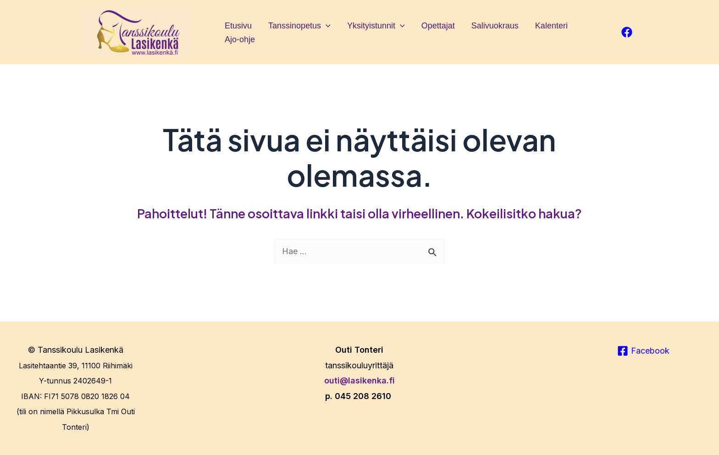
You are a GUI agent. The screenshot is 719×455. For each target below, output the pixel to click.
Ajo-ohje (240, 39)
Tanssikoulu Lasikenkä (80, 350)
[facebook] (627, 32)
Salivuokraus (495, 25)
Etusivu (238, 25)
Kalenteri (551, 25)
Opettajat (438, 25)
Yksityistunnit (376, 26)
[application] (326, 26)
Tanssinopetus (299, 26)
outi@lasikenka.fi (359, 380)
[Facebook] (643, 350)
